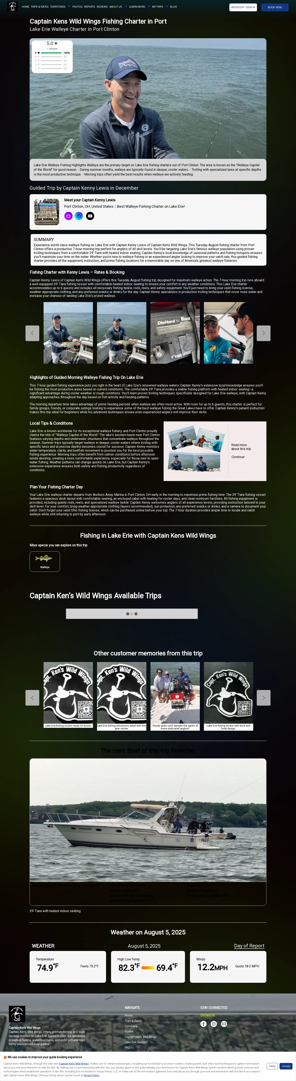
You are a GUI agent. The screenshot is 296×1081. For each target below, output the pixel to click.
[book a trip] (68, 216)
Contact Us (207, 1015)
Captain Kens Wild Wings (73, 1063)
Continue (237, 457)
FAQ (127, 1047)
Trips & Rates (133, 1020)
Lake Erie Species (136, 1042)
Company (131, 1026)
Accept (286, 1066)
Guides (129, 1031)
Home (129, 1015)
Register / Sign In (243, 7)
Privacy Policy (91, 1075)
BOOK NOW (275, 7)
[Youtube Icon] (88, 216)
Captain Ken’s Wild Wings (140, 1036)
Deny (272, 1066)
